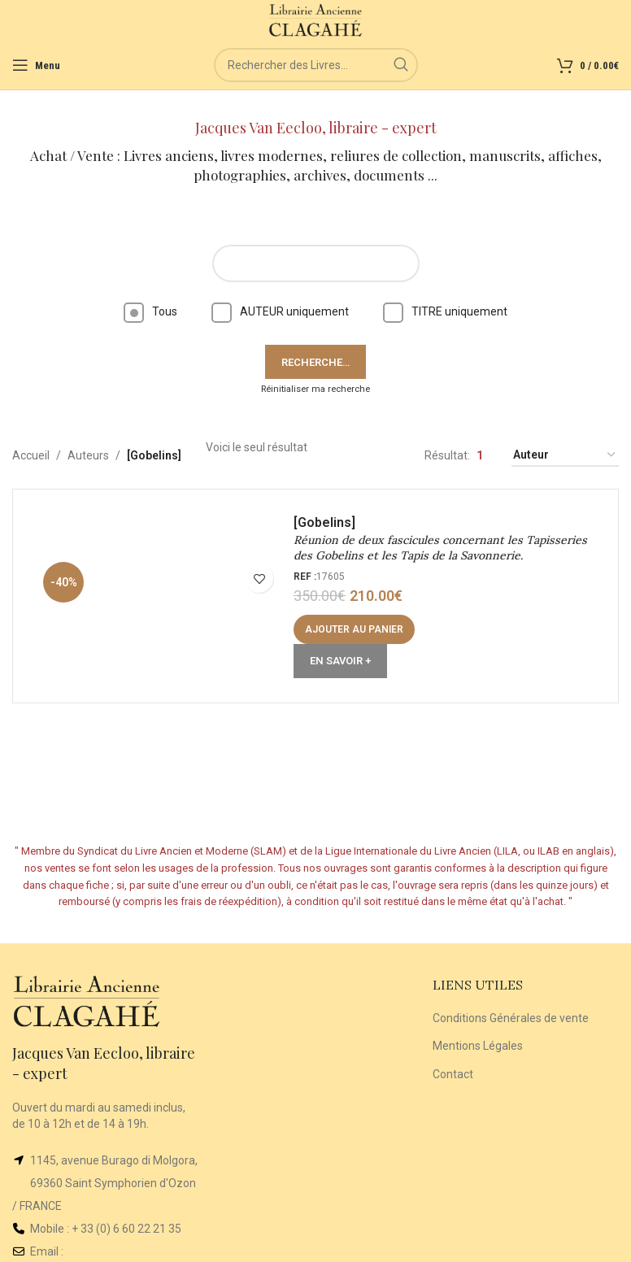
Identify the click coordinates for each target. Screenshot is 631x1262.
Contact (453, 1074)
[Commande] (565, 456)
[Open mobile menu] (36, 65)
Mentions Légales (478, 1045)
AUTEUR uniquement (280, 311)
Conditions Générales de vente (511, 1018)
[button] (354, 629)
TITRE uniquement (445, 311)
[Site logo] (315, 19)
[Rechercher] (316, 65)
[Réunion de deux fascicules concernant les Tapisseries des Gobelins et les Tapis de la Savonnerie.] (159, 596)
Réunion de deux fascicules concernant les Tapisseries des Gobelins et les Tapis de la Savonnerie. (440, 548)
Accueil (31, 455)
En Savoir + (340, 661)
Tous (150, 311)
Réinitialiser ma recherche (315, 389)
